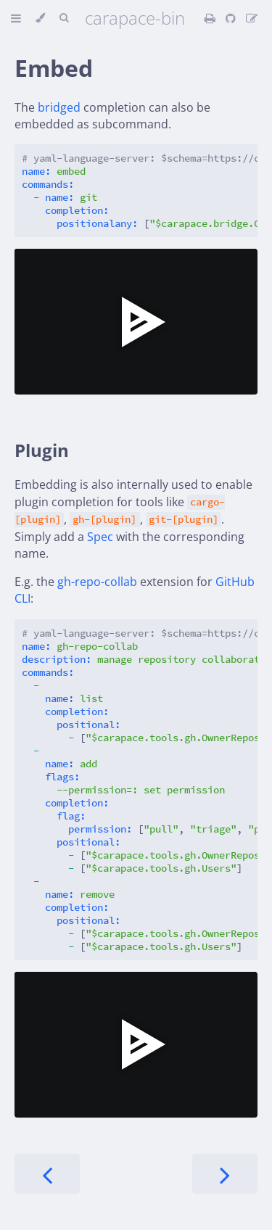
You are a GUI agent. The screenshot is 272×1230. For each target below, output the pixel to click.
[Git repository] (232, 18)
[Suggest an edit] (251, 18)
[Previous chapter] (47, 1174)
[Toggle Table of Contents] (16, 18)
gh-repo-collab (97, 582)
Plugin (42, 450)
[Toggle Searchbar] (63, 18)
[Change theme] (40, 18)
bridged (59, 107)
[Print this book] (211, 18)
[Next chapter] (224, 1174)
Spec (100, 537)
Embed (54, 67)
